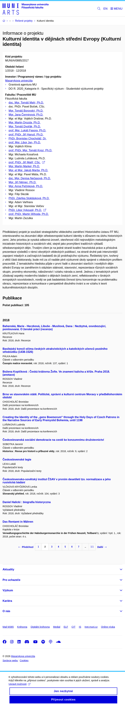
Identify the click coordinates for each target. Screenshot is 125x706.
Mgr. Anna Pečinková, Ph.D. (26, 186)
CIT (73, 626)
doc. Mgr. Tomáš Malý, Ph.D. (26, 102)
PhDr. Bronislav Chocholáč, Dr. (27, 138)
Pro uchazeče (11, 579)
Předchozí (25, 547)
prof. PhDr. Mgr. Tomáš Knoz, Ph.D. (30, 150)
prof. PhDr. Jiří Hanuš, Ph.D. (26, 134)
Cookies (24, 660)
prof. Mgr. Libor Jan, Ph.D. (25, 142)
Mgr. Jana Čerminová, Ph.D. (26, 114)
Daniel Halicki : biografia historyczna (27, 502)
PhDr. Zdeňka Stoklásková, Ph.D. (29, 198)
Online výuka (108, 626)
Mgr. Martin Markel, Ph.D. (24, 166)
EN (105, 8)
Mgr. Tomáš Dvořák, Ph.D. (25, 126)
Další (101, 547)
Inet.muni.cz (91, 626)
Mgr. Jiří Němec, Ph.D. (22, 182)
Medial (56, 626)
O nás (6, 611)
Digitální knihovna (40, 626)
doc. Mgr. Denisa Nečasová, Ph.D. (30, 178)
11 (92, 546)
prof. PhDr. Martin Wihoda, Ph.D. (29, 214)
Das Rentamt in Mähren (18, 521)
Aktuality (8, 569)
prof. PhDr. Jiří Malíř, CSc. (27, 162)
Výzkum (8, 590)
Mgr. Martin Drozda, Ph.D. (24, 122)
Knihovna (22, 626)
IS (80, 626)
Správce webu (10, 660)
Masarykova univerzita (19, 80)
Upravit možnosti (19, 687)
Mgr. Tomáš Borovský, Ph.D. (26, 110)
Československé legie (17, 459)
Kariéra (7, 600)
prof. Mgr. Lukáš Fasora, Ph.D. (27, 130)
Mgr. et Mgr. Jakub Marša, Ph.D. (28, 170)
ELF (66, 626)
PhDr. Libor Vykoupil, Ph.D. (27, 210)
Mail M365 (8, 626)
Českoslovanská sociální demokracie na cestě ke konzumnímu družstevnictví (53, 439)
